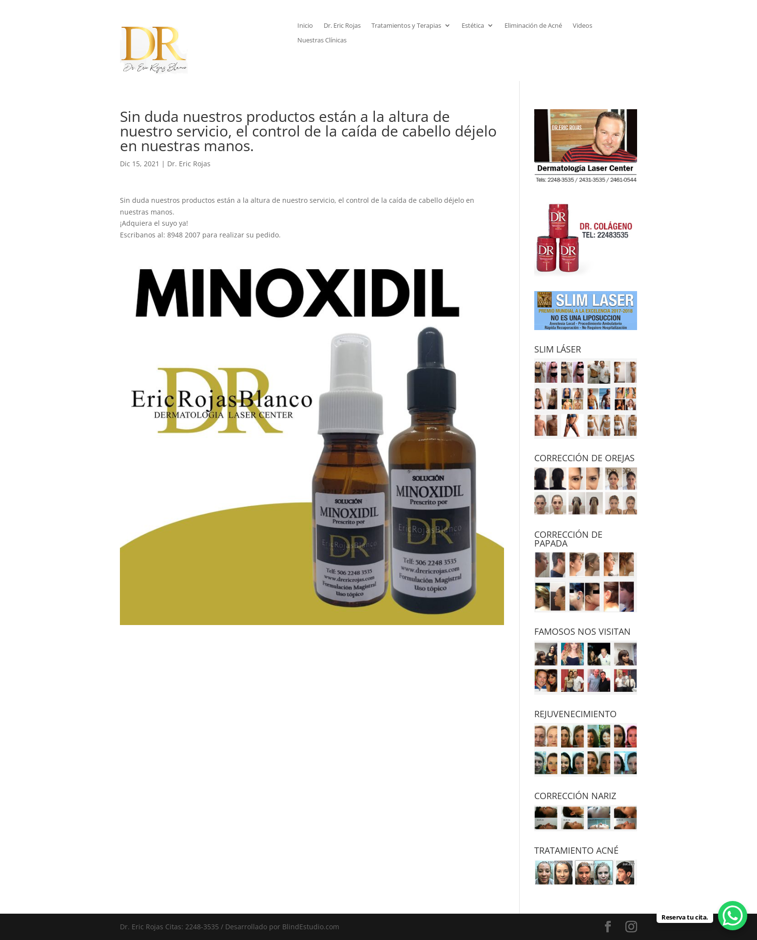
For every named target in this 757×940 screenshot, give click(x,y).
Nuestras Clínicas (322, 40)
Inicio (305, 26)
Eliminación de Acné (533, 26)
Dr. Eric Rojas (342, 26)
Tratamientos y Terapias (406, 26)
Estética (473, 26)
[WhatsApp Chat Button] (732, 915)
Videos (582, 26)
